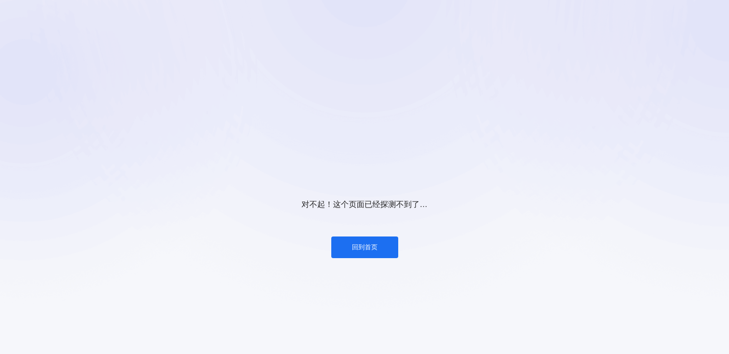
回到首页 (365, 247)
